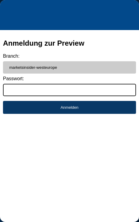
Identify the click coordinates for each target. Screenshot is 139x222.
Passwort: (13, 78)
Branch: (11, 56)
